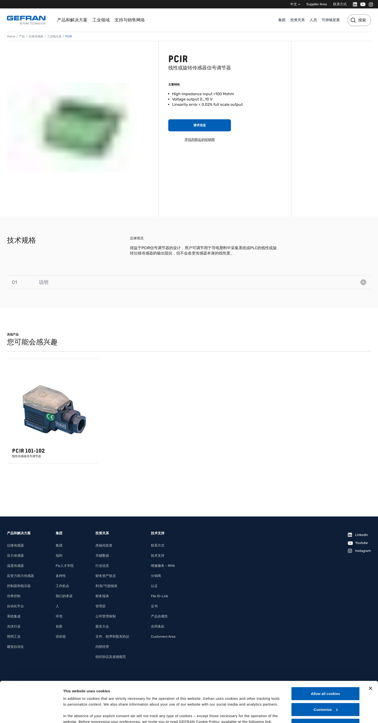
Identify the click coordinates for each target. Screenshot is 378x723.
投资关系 (297, 20)
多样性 (61, 576)
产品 (22, 36)
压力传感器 (15, 556)
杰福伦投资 (103, 545)
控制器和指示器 (19, 586)
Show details (74, 713)
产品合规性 (159, 616)
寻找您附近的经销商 (199, 140)
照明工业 (13, 637)
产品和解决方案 (72, 20)
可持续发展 (331, 20)
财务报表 (102, 596)
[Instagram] (369, 4)
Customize (326, 671)
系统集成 (13, 616)
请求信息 (199, 125)
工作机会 (62, 586)
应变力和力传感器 (20, 576)
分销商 (156, 576)
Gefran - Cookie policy (83, 689)
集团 (281, 20)
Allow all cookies (325, 655)
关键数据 (102, 556)
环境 (59, 616)
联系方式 (340, 4)
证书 (154, 606)
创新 (59, 626)
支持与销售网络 (130, 20)
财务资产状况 (105, 576)
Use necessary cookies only (325, 687)
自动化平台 (15, 606)
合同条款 (157, 626)
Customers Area (163, 637)
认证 (154, 586)
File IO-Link (159, 596)
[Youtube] (361, 4)
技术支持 (157, 556)
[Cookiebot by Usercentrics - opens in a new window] (31, 713)
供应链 (61, 637)
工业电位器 (54, 36)
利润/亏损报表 (106, 586)
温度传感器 (15, 566)
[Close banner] (370, 650)
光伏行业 (13, 626)
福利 (59, 556)
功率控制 (13, 596)
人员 (313, 20)
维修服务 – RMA (163, 566)
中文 (293, 4)
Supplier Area (316, 4)
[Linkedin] (353, 4)
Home (11, 36)
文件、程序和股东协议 (112, 637)
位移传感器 (36, 36)
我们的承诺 (64, 596)
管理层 (100, 606)
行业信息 (102, 566)
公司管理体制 (105, 616)
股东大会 (102, 626)
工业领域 (101, 20)
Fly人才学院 (65, 566)
